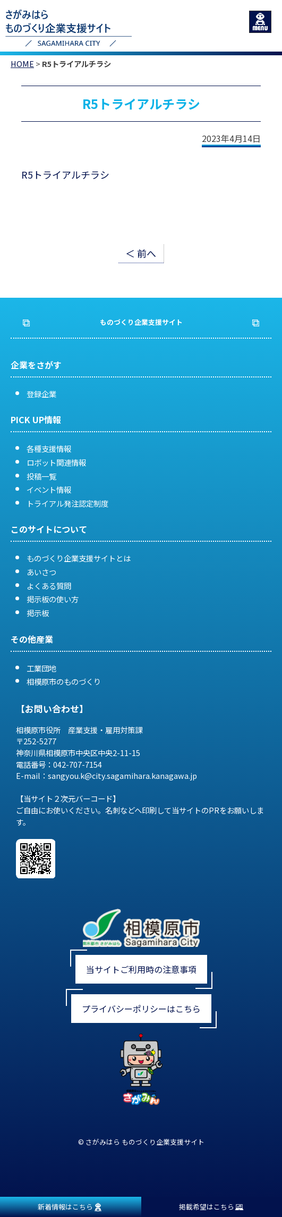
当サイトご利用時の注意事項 (141, 969)
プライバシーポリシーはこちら (141, 1008)
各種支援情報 (49, 448)
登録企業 (41, 393)
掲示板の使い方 (53, 599)
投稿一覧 (41, 476)
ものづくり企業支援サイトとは (79, 558)
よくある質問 (49, 585)
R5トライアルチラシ (65, 174)
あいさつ (41, 571)
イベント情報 (49, 489)
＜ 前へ (140, 253)
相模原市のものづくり (64, 681)
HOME (22, 63)
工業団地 (41, 668)
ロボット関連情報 (56, 462)
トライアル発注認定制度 (67, 503)
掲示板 (38, 612)
